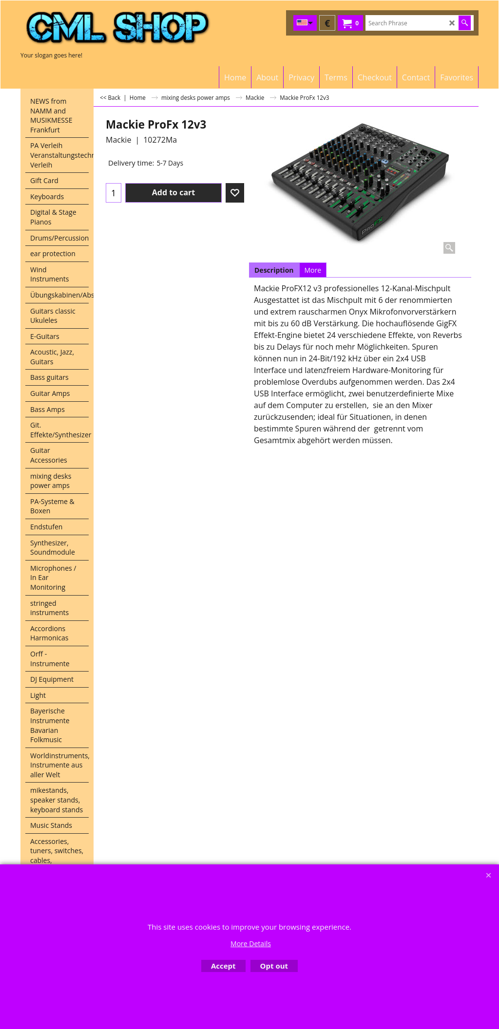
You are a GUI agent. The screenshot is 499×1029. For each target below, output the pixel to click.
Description (274, 270)
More (313, 270)
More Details (250, 943)
